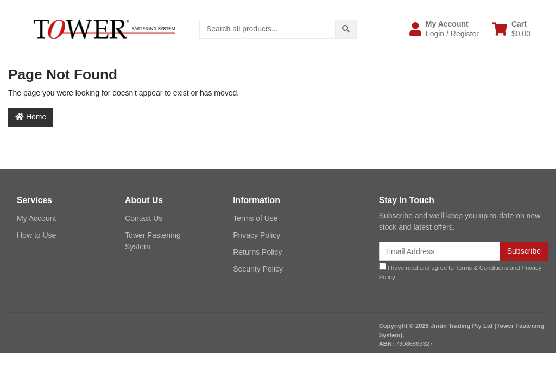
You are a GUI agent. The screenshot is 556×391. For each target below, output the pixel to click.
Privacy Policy (256, 235)
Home (30, 116)
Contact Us (143, 218)
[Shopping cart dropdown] (511, 29)
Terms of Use (255, 218)
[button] (444, 29)
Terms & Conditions (482, 267)
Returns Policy (257, 252)
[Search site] (346, 29)
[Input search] (267, 29)
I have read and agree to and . (460, 271)
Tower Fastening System (153, 241)
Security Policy (258, 268)
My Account (36, 218)
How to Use (36, 235)
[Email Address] (440, 251)
